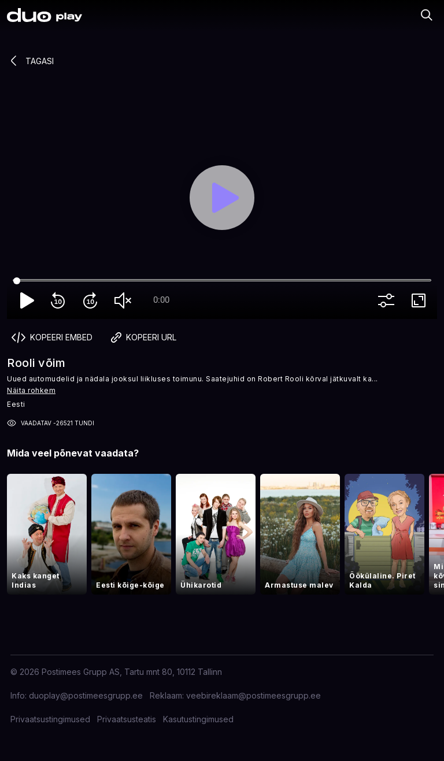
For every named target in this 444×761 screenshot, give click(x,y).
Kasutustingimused (198, 719)
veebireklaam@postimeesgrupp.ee (253, 695)
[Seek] (222, 280)
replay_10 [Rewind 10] (60, 300)
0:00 (161, 300)
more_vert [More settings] (388, 300)
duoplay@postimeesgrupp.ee (86, 695)
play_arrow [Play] (28, 300)
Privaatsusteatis (126, 719)
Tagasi (30, 61)
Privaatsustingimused (50, 719)
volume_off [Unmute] (125, 300)
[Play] (222, 197)
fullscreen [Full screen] (421, 300)
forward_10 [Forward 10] (92, 300)
